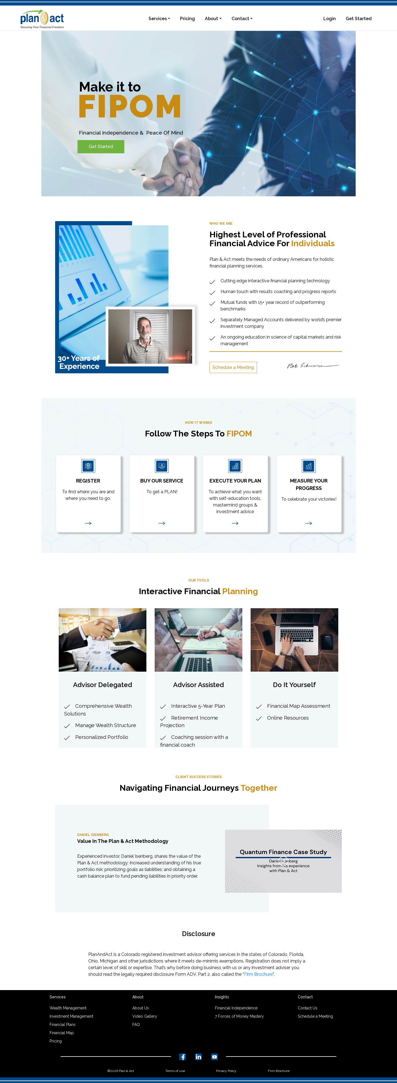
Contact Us (307, 1008)
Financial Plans (63, 1024)
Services (158, 18)
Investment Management (71, 1016)
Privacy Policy (226, 1071)
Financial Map (62, 1033)
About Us (140, 1008)
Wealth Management (68, 1008)
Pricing (187, 18)
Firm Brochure (258, 974)
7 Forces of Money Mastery (239, 1016)
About (211, 18)
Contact (240, 18)
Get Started (359, 18)
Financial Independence (236, 1008)
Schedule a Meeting (233, 367)
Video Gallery (144, 1016)
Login (329, 18)
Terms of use (175, 1071)
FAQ (136, 1024)
